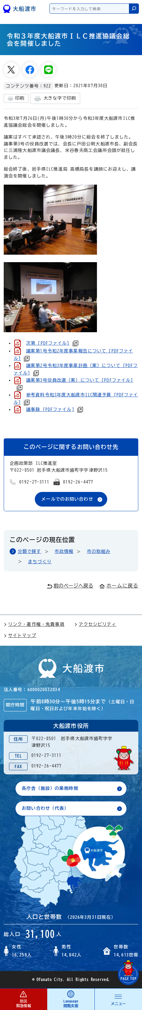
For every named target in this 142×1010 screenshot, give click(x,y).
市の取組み (99, 551)
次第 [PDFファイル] (47, 343)
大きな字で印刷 (55, 98)
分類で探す (29, 551)
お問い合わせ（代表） (45, 808)
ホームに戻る (118, 585)
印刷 (16, 98)
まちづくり (40, 561)
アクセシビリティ (95, 624)
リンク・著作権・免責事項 (34, 624)
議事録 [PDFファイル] (50, 409)
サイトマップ (20, 635)
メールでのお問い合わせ (67, 499)
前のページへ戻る (70, 586)
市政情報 (64, 551)
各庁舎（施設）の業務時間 (50, 788)
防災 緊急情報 (23, 999)
